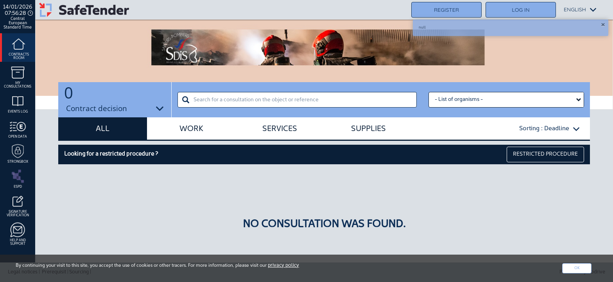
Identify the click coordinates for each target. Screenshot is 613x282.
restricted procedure (545, 154)
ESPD (18, 178)
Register (446, 9)
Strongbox (17, 152)
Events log (18, 102)
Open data (17, 127)
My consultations (17, 76)
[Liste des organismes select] (506, 100)
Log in (520, 9)
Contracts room (19, 47)
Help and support (18, 233)
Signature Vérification (18, 204)
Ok (577, 268)
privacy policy (283, 265)
